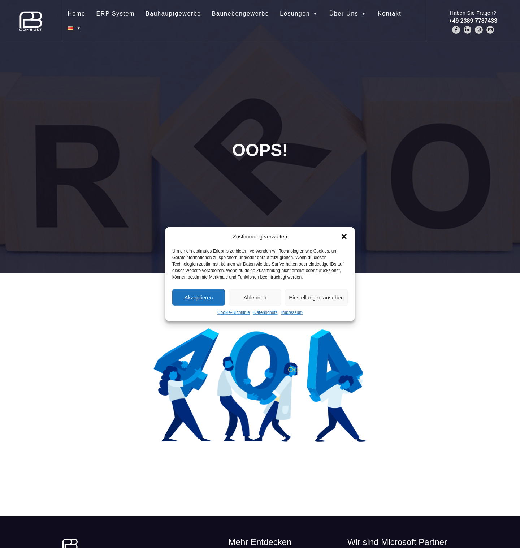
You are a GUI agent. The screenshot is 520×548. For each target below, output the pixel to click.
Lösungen (299, 14)
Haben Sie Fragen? (473, 13)
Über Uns (348, 14)
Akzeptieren (198, 297)
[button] (344, 236)
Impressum (292, 312)
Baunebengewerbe (240, 13)
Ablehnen (254, 297)
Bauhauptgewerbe (173, 13)
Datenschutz (266, 312)
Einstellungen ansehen (316, 297)
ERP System (115, 13)
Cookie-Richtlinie (233, 312)
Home (76, 13)
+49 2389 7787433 (473, 21)
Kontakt (389, 13)
